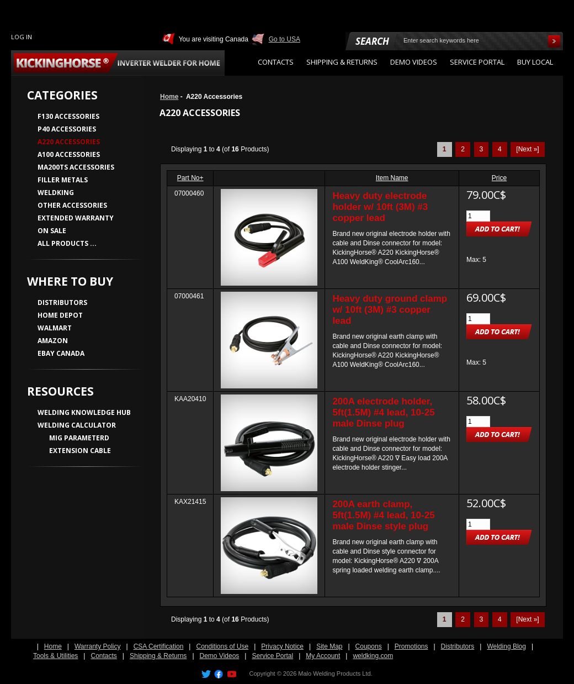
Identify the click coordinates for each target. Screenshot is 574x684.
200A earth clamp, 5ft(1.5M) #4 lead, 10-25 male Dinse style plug (383, 515)
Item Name (392, 178)
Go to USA (284, 39)
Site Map (329, 646)
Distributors (458, 646)
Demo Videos (220, 656)
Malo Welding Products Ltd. (335, 673)
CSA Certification (159, 646)
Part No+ (190, 178)
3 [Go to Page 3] (481, 149)
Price (499, 178)
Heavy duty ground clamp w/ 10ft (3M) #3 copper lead (389, 309)
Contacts (103, 656)
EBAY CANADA (61, 353)
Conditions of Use (222, 646)
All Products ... (67, 243)
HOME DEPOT (60, 315)
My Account (323, 656)
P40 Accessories (67, 129)
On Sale (52, 230)
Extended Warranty (76, 218)
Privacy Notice (282, 646)
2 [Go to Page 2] (463, 149)
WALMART (55, 328)
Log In (21, 37)
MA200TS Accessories (76, 167)
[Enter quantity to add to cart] (478, 216)
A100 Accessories (69, 154)
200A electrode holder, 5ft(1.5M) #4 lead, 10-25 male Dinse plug (383, 412)
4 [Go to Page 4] (500, 149)
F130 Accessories (68, 116)
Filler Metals (63, 180)
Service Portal (272, 656)
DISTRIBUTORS (62, 302)
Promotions (411, 646)
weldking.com (373, 656)
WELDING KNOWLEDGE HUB (84, 412)
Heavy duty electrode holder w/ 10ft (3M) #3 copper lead (380, 207)
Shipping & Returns (158, 656)
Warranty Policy (98, 646)
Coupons (368, 646)
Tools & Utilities (55, 656)
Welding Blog (506, 646)
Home (169, 97)
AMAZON (53, 340)
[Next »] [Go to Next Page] (527, 149)
